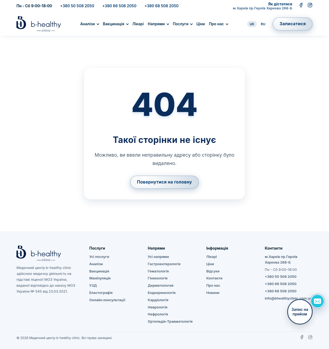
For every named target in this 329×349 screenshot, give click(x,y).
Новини (212, 292)
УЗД (93, 285)
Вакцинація (113, 23)
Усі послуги (99, 256)
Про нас (216, 23)
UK (252, 24)
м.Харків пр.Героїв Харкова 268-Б (262, 8)
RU (263, 24)
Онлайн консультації (107, 300)
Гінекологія (158, 278)
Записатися (292, 23)
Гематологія (158, 271)
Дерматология (161, 285)
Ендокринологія (162, 292)
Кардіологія (158, 300)
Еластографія (101, 292)
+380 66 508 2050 (119, 5)
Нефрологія (158, 314)
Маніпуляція (100, 278)
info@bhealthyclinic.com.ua (288, 298)
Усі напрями (158, 256)
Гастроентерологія (164, 264)
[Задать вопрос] (317, 301)
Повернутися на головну (164, 182)
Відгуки (212, 271)
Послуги (180, 23)
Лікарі (138, 23)
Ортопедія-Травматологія (170, 321)
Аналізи (87, 23)
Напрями (156, 23)
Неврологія (157, 307)
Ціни (200, 23)
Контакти (214, 278)
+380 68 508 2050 (161, 5)
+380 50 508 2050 (77, 5)
